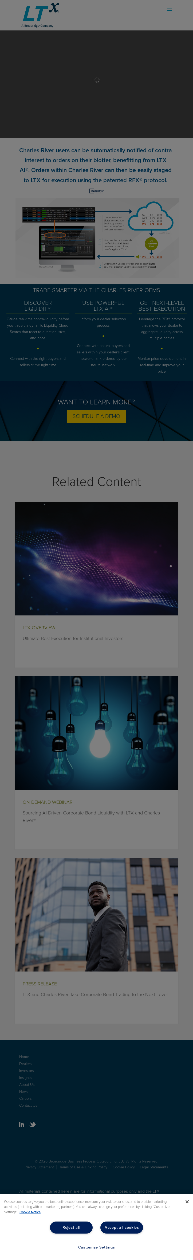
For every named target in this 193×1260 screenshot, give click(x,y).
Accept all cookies (122, 1227)
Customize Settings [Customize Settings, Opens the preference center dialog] (96, 1247)
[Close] (187, 1202)
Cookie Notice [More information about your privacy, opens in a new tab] (30, 1212)
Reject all (71, 1227)
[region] (96, 1227)
